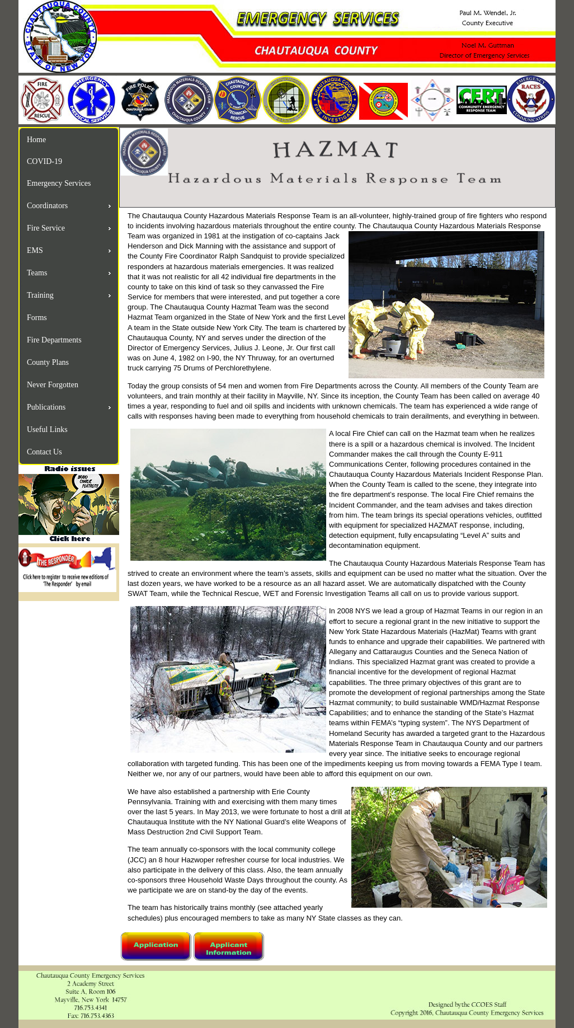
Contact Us (44, 452)
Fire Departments (54, 340)
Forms (37, 317)
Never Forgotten (52, 385)
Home (36, 139)
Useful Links (47, 429)
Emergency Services (59, 183)
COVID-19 (44, 161)
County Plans (48, 362)
